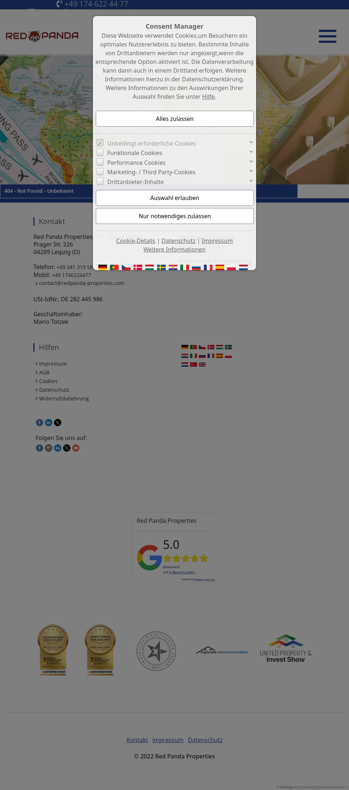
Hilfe (208, 97)
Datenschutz (178, 241)
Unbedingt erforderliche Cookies (151, 143)
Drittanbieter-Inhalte (135, 182)
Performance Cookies (136, 163)
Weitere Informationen (174, 249)
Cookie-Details (135, 241)
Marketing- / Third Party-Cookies (151, 172)
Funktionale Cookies (134, 153)
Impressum (217, 241)
